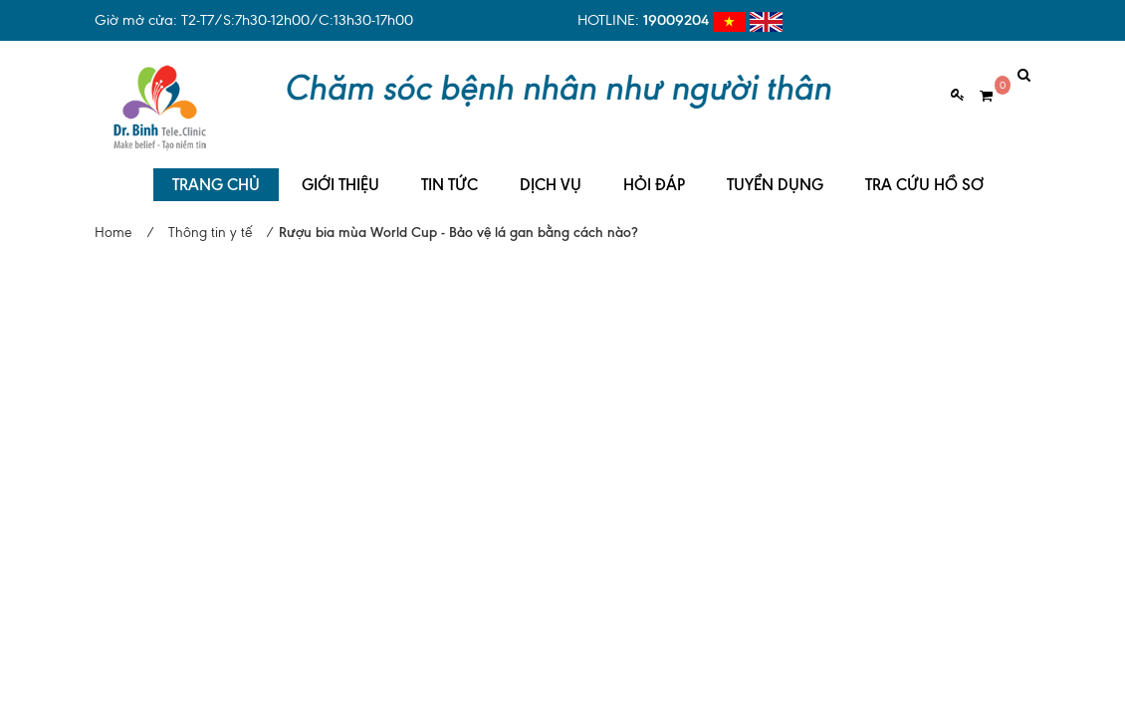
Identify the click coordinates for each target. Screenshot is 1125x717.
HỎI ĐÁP (654, 169)
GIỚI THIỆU (340, 169)
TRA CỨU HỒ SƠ (924, 169)
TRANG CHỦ (216, 169)
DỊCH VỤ (550, 169)
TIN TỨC (449, 169)
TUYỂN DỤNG (775, 169)
